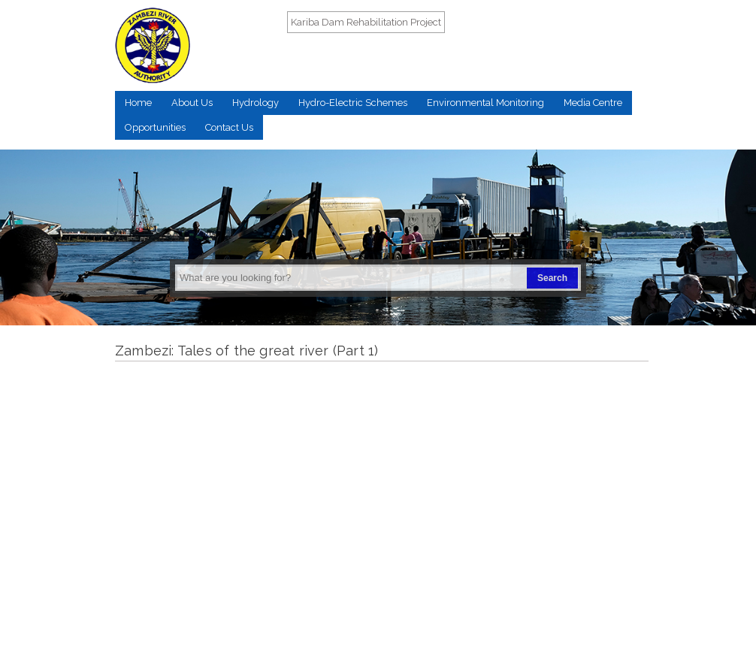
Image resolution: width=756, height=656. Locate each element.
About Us (192, 102)
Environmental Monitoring (485, 102)
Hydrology (255, 102)
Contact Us (229, 127)
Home (138, 102)
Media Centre (593, 102)
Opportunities (155, 127)
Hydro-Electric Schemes (352, 102)
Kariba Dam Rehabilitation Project (366, 22)
